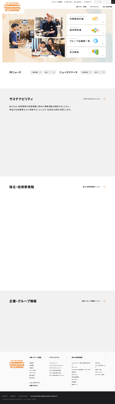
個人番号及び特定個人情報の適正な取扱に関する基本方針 (44, 396)
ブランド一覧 (32, 373)
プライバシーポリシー (23, 396)
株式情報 (74, 382)
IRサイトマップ (98, 372)
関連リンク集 (98, 369)
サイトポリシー (13, 396)
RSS (46, 72)
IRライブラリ (74, 379)
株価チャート (75, 384)
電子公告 (97, 363)
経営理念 (31, 363)
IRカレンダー (75, 374)
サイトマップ (5, 396)
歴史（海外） (32, 378)
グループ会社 (32, 370)
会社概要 (31, 365)
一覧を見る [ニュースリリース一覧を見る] (85, 72)
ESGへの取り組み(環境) (55, 370)
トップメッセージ (53, 363)
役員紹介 (31, 368)
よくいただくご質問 (99, 374)
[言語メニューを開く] (78, 2)
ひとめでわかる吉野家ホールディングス (81, 369)
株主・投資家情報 (107, 7)
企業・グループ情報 (81, 7)
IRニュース (74, 367)
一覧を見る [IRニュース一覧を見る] (35, 72)
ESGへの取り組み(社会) (55, 373)
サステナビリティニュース (55, 368)
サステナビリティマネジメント (56, 365)
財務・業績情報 (75, 377)
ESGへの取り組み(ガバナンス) (56, 375)
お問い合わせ (33, 385)
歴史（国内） (32, 375)
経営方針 (74, 372)
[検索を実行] (113, 2)
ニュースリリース (34, 383)
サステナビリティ (94, 7)
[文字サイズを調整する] (88, 2)
